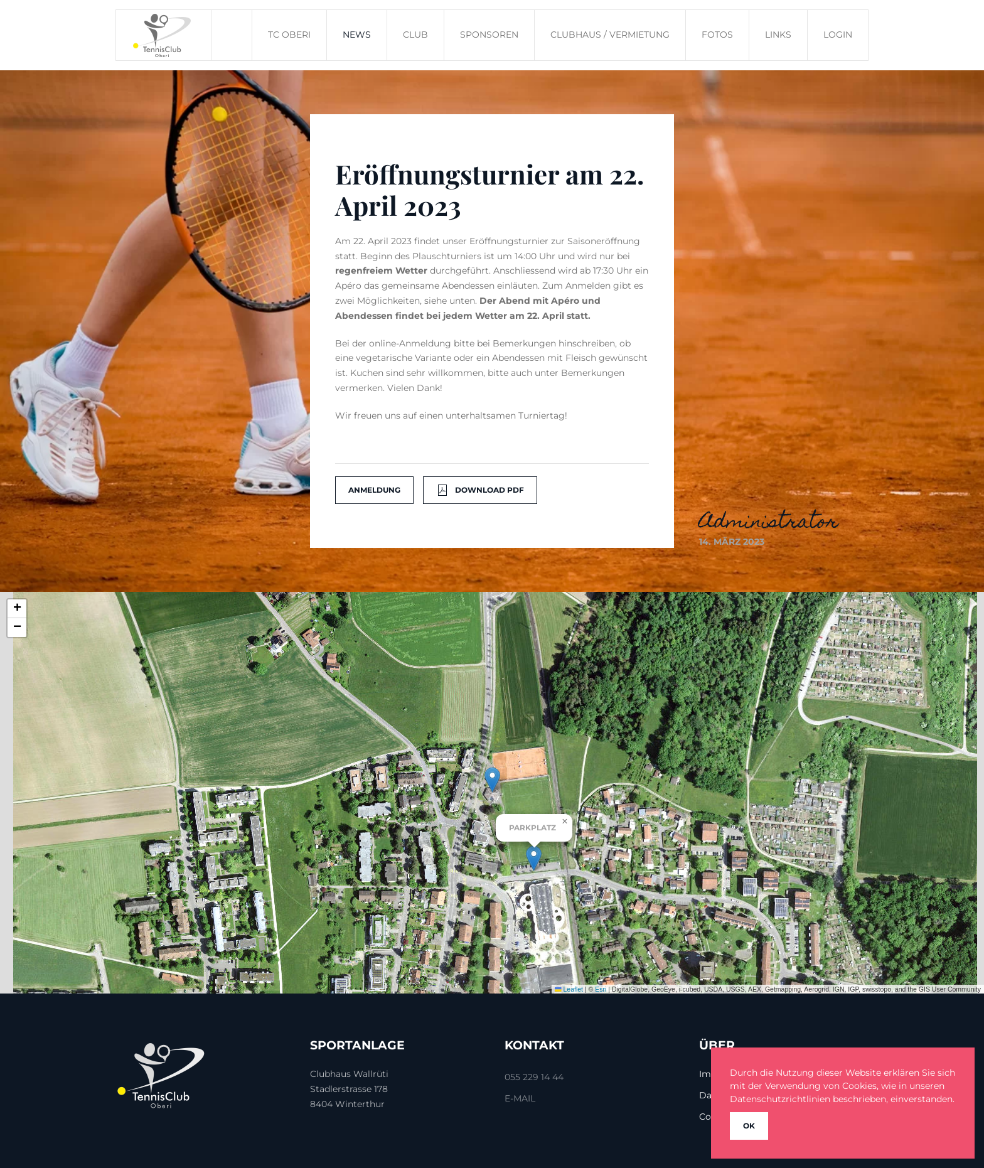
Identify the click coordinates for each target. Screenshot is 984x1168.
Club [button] (415, 34)
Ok (749, 1125)
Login (837, 34)
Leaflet (569, 989)
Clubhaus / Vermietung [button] (610, 34)
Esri (600, 989)
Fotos (717, 34)
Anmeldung (374, 490)
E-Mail (520, 1098)
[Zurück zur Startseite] (163, 35)
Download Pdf (480, 490)
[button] (492, 780)
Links (778, 34)
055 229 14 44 (534, 1077)
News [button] (357, 34)
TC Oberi (289, 34)
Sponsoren (489, 34)
